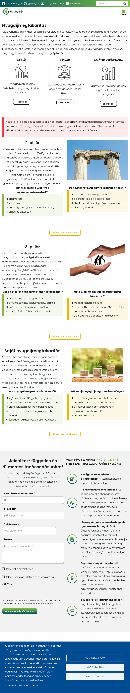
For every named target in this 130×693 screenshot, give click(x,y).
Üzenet (8, 539)
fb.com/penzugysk (14, 3)
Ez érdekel (21, 101)
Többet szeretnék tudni (65, 232)
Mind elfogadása (95, 676)
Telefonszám (11, 524)
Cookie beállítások (95, 658)
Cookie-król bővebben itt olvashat (21, 685)
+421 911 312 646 (76, 3)
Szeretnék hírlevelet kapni (20, 569)
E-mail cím (10, 508)
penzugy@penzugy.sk (54, 3)
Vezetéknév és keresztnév (19, 493)
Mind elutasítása (95, 667)
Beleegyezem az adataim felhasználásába (30, 577)
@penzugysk (33, 3)
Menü (123, 13)
